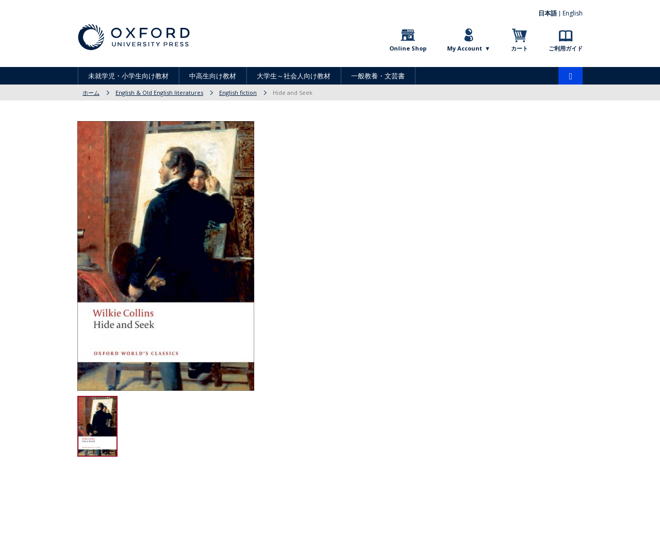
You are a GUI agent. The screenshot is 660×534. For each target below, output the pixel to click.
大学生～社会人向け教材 (294, 75)
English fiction (238, 92)
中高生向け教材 (212, 75)
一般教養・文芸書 (378, 75)
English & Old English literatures (159, 92)
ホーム (91, 92)
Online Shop (407, 48)
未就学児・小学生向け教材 (128, 75)
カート (519, 48)
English (573, 13)
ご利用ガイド (566, 48)
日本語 (547, 13)
